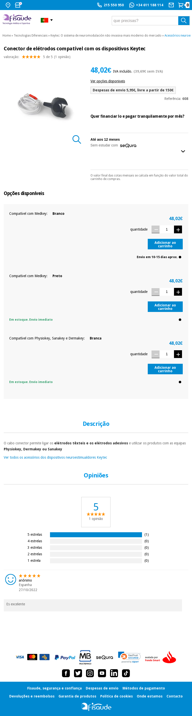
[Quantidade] (167, 229)
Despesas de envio (102, 688)
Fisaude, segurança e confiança (54, 688)
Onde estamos (149, 696)
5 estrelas (35, 534)
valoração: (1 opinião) (37, 58)
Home (6, 35)
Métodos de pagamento (143, 688)
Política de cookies (116, 696)
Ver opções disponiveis (107, 81)
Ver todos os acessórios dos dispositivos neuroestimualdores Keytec (55, 457)
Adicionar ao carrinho (165, 244)
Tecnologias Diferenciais (31, 35)
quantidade (139, 229)
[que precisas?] (151, 20)
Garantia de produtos (77, 696)
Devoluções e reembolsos (31, 696)
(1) (146, 534)
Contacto (174, 696)
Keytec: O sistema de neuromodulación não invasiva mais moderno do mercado (106, 35)
